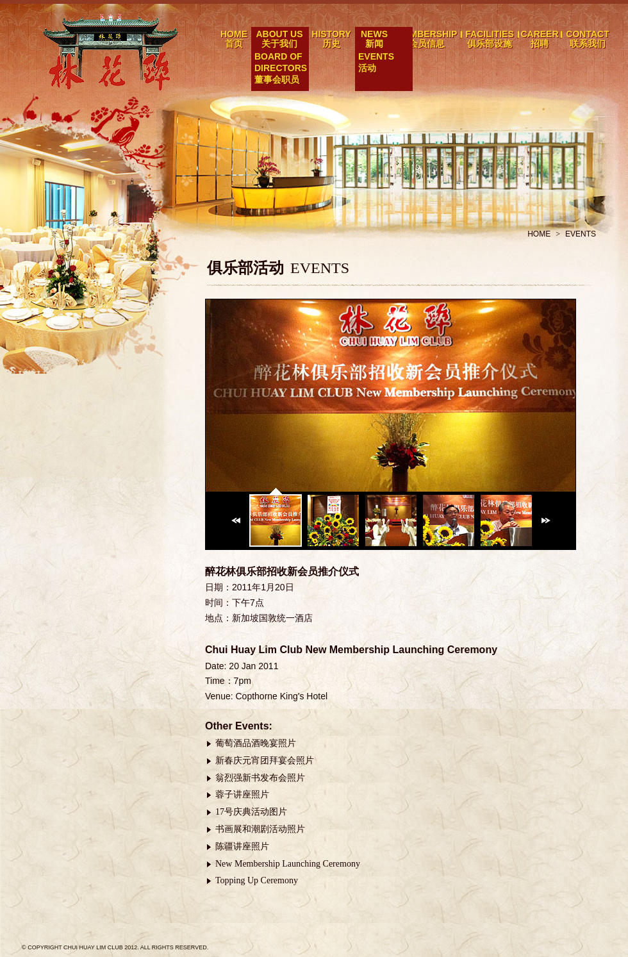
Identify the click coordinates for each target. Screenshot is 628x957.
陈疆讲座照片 (242, 846)
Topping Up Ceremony (256, 880)
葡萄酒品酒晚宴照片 (255, 743)
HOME (538, 233)
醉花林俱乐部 (111, 51)
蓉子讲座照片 (242, 794)
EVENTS (580, 233)
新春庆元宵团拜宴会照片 (264, 760)
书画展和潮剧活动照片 (260, 829)
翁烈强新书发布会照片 (260, 778)
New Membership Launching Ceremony (287, 864)
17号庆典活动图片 (251, 812)
